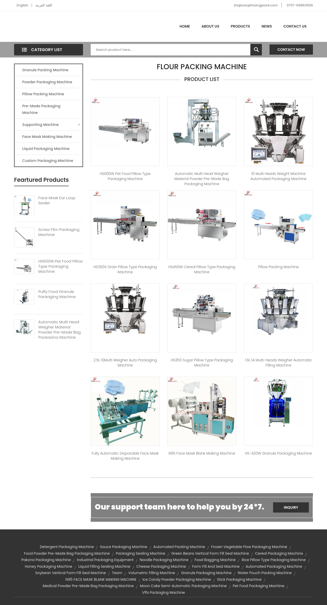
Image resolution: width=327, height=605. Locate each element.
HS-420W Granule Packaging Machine (278, 453)
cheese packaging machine (161, 566)
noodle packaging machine (164, 559)
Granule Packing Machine (45, 70)
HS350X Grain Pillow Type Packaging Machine (125, 269)
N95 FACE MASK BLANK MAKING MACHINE (100, 579)
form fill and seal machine (216, 566)
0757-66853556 (300, 5)
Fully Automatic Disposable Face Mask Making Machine (125, 456)
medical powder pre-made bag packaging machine (88, 585)
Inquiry (291, 507)
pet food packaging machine (258, 585)
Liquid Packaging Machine (45, 148)
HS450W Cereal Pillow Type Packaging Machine (201, 269)
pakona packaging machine (46, 559)
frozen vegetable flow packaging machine (249, 546)
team (117, 572)
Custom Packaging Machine (47, 160)
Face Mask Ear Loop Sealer (56, 200)
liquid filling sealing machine (104, 566)
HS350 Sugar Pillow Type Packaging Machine (202, 363)
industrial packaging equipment (105, 559)
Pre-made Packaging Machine (41, 109)
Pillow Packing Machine (43, 94)
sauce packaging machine (123, 546)
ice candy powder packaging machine (177, 579)
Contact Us (295, 26)
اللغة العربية (44, 5)
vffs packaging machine (163, 592)
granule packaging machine (206, 572)
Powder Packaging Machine (47, 82)
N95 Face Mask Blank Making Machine (202, 453)
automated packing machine (179, 546)
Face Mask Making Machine (47, 136)
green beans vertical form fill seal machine (210, 553)
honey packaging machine (48, 566)
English (22, 5)
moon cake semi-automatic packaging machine (183, 585)
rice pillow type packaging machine (274, 559)
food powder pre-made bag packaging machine (67, 553)
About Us (210, 26)
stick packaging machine (239, 579)
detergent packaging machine (67, 546)
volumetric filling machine (151, 572)
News (267, 26)
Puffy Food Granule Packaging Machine (57, 294)
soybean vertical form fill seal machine (70, 572)
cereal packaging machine (279, 553)
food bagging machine (215, 559)
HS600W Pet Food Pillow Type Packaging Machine (60, 266)
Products (240, 26)
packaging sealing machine (140, 553)
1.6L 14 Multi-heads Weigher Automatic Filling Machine (278, 363)
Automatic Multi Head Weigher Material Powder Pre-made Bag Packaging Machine (59, 329)
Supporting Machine (51, 124)
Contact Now (291, 49)
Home (185, 26)
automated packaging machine (274, 566)
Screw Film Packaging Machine (58, 232)
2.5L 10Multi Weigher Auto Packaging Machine (125, 363)
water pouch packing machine (265, 572)
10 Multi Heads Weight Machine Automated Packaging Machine (278, 176)
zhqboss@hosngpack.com (256, 5)
